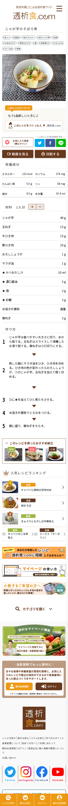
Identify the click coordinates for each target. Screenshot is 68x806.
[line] (61, 143)
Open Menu (59, 9)
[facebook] (50, 143)
